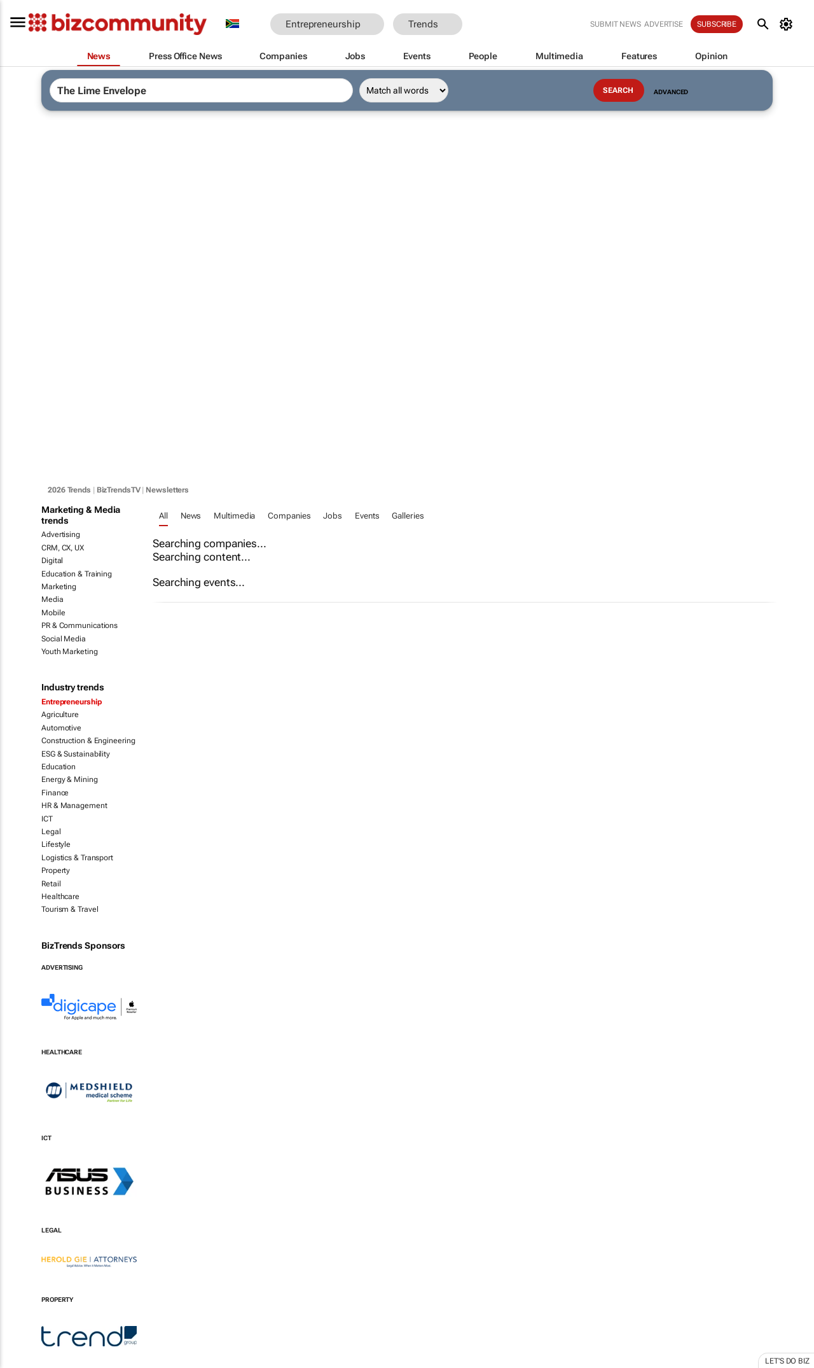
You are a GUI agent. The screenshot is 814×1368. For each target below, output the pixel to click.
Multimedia (234, 515)
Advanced (671, 91)
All (163, 515)
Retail (50, 883)
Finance (55, 792)
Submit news (615, 24)
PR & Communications (79, 625)
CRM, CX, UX (62, 547)
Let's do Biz (787, 1361)
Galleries (408, 515)
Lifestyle (56, 844)
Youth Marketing (69, 651)
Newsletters (167, 489)
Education (58, 766)
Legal (51, 831)
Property (55, 870)
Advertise (663, 24)
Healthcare (60, 896)
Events (367, 515)
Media (52, 599)
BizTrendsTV (119, 489)
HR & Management (74, 805)
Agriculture (60, 714)
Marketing (58, 586)
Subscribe (716, 24)
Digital (52, 560)
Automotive (61, 727)
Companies (289, 515)
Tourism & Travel (69, 909)
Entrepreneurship (71, 701)
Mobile (53, 612)
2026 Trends (69, 489)
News (191, 515)
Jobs (332, 515)
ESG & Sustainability (75, 754)
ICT (47, 818)
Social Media (63, 638)
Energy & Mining (69, 779)
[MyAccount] (788, 24)
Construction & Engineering (88, 740)
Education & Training (76, 573)
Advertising (60, 534)
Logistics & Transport (77, 857)
